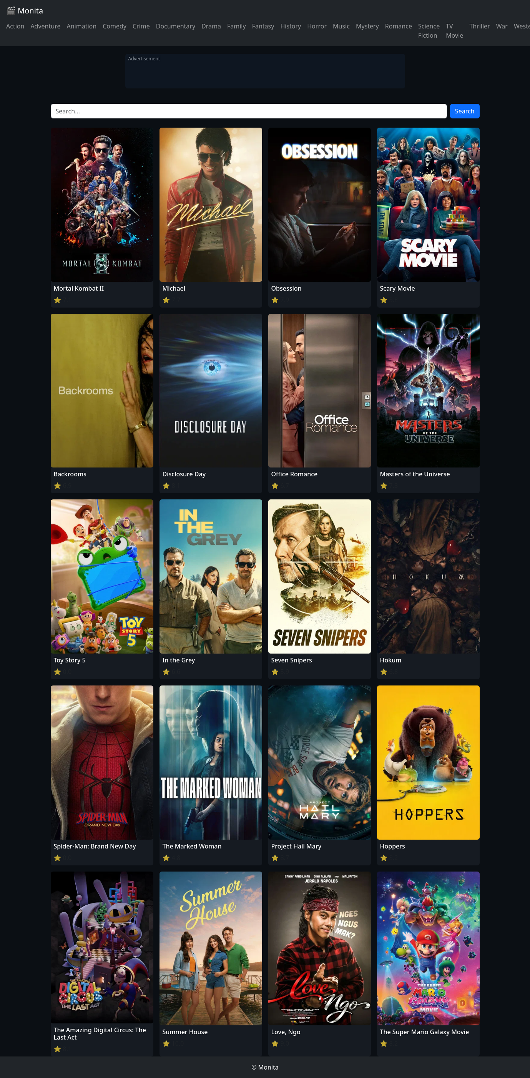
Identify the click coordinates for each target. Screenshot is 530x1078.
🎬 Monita (24, 10)
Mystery (367, 26)
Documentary (175, 26)
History (290, 26)
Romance (398, 26)
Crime (141, 26)
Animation (81, 26)
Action (15, 26)
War (502, 26)
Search (465, 111)
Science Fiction (429, 31)
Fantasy (263, 26)
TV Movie (454, 31)
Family (236, 26)
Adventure (45, 26)
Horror (317, 26)
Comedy (114, 26)
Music (341, 26)
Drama (211, 26)
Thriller (479, 26)
